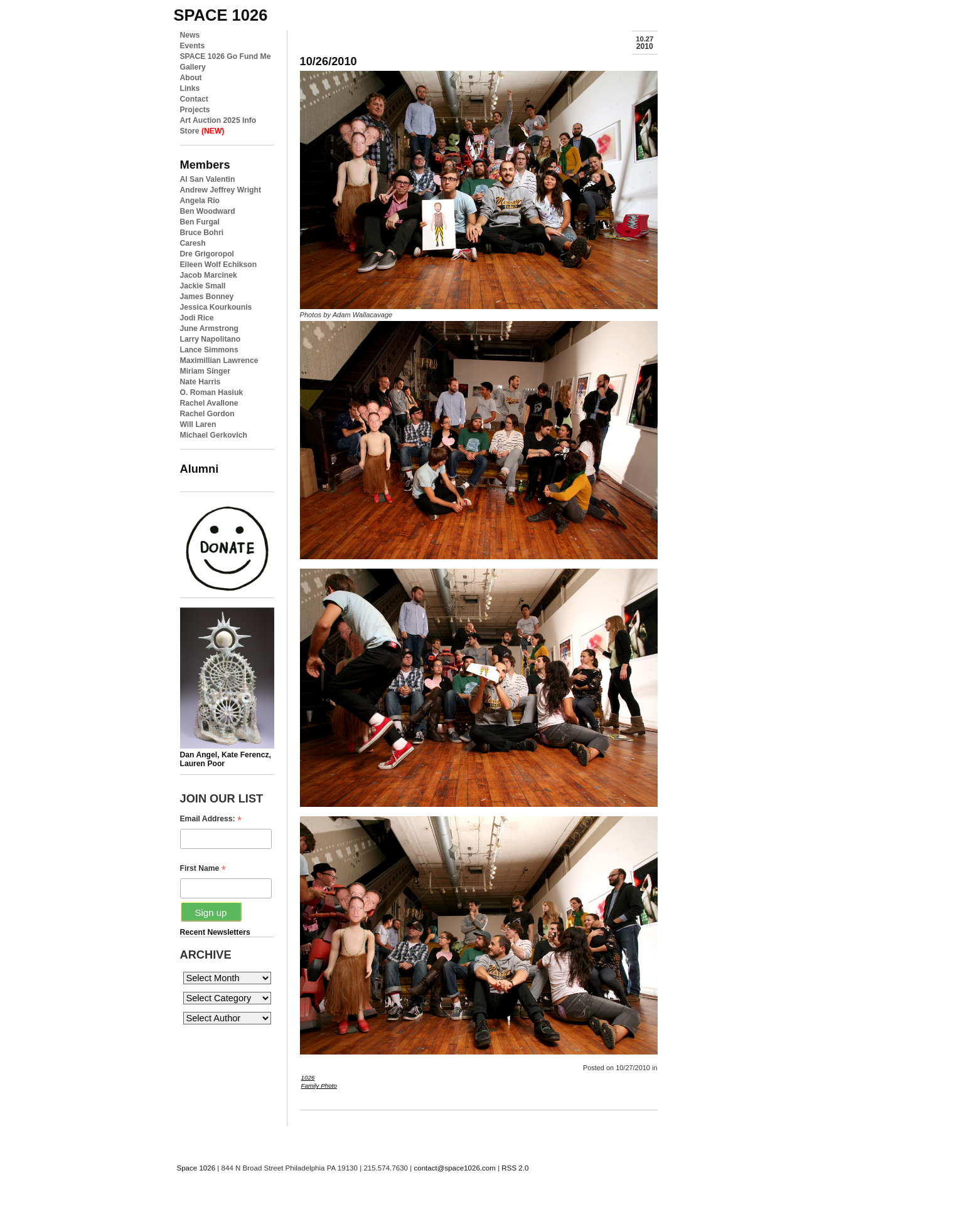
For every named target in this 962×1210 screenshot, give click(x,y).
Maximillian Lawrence (219, 360)
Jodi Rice (197, 317)
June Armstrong (209, 328)
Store (202, 131)
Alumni (199, 468)
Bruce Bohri (202, 232)
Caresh (193, 243)
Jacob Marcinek (208, 275)
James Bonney (207, 296)
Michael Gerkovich (213, 435)
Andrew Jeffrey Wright (220, 190)
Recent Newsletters (215, 932)
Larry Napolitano (210, 339)
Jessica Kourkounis (216, 307)
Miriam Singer (205, 371)
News (190, 35)
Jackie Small (203, 285)
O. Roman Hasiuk (211, 392)
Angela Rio (200, 200)
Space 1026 (196, 1168)
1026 (308, 1077)
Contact (194, 99)
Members (205, 164)
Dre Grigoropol (207, 254)
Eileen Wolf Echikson (218, 264)
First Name (203, 868)
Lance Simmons (209, 349)
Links (190, 88)
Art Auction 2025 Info (218, 120)
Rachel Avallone (209, 403)
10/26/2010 (328, 61)
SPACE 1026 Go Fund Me (225, 56)
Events (192, 45)
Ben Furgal (200, 222)
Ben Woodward (207, 211)
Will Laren (198, 424)
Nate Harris (200, 381)
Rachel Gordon (207, 413)
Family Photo (319, 1085)
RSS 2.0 (514, 1168)
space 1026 (221, 15)
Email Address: (211, 819)
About (191, 77)
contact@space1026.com (454, 1168)
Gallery (193, 67)
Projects (195, 109)
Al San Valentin (207, 179)
